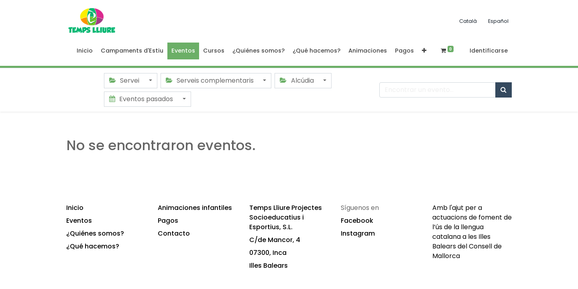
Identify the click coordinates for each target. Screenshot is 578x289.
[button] (424, 51)
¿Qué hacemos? (92, 246)
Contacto (174, 233)
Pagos (168, 220)
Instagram (358, 233)
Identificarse (489, 51)
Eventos (79, 220)
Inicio (74, 207)
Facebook (357, 220)
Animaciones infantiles (195, 207)
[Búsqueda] (503, 90)
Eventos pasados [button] (142, 99)
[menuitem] (85, 51)
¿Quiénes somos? (95, 233)
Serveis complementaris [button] (210, 80)
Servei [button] (125, 80)
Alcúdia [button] (297, 80)
